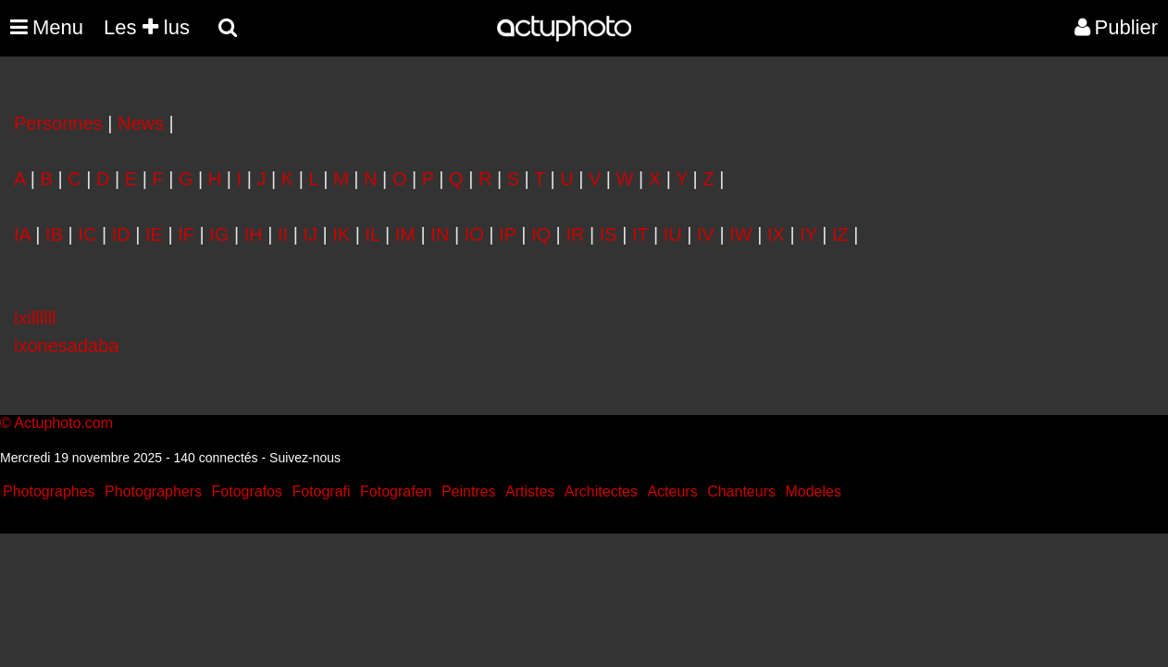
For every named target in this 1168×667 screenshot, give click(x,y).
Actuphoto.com (63, 423)
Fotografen (395, 491)
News (141, 123)
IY (808, 234)
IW (740, 234)
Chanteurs (741, 491)
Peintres (468, 491)
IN (439, 234)
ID (121, 234)
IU (673, 234)
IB (54, 234)
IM (405, 234)
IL (373, 234)
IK (341, 234)
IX (776, 234)
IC (87, 234)
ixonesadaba (66, 345)
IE (154, 234)
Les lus (147, 27)
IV (705, 234)
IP (507, 234)
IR (574, 234)
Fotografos (247, 491)
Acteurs (672, 491)
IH (253, 234)
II (283, 234)
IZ (840, 234)
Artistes (529, 491)
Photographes (49, 491)
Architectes (601, 491)
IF (186, 234)
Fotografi (321, 491)
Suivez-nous (305, 457)
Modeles (812, 491)
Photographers (153, 491)
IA (22, 234)
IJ (310, 234)
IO (474, 234)
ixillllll (35, 318)
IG (219, 234)
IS (608, 234)
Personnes (58, 123)
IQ (541, 234)
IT (640, 234)
